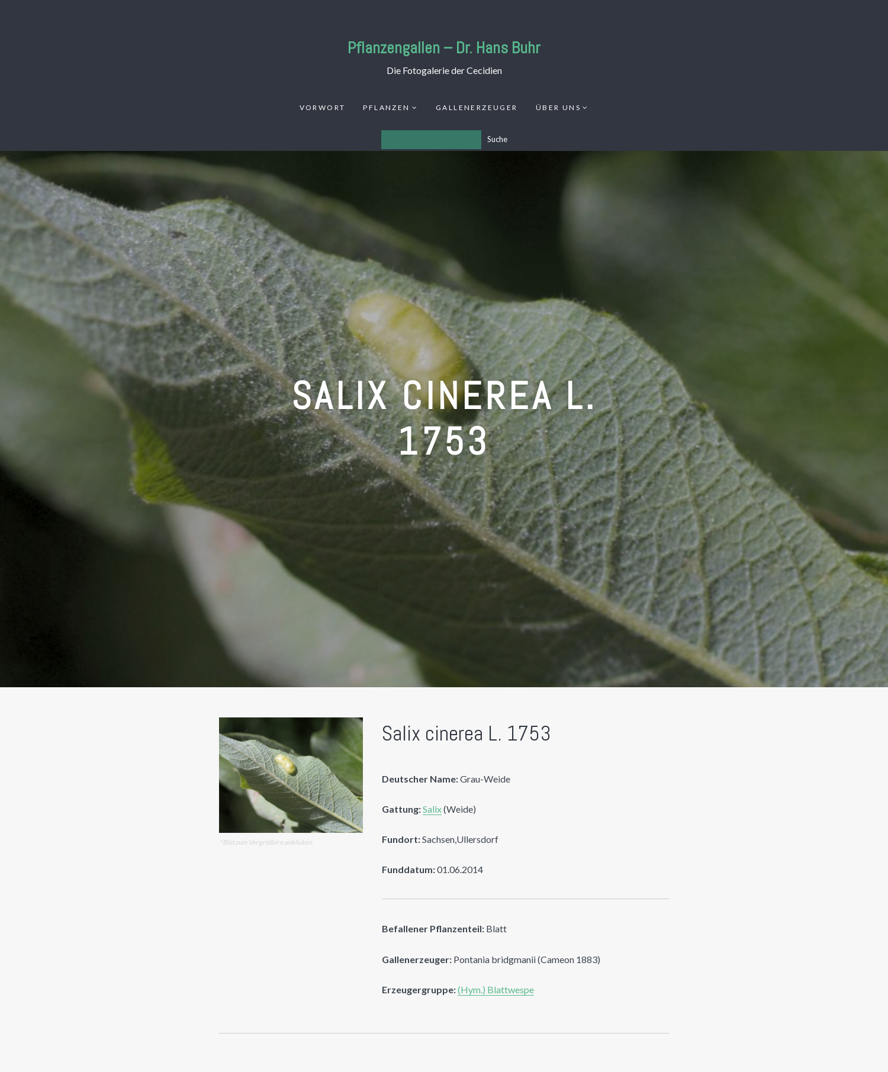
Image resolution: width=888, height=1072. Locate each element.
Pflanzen (386, 107)
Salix (432, 809)
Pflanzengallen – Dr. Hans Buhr (444, 47)
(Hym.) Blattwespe (496, 989)
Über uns (558, 107)
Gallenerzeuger (477, 107)
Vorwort (323, 107)
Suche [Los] (497, 139)
